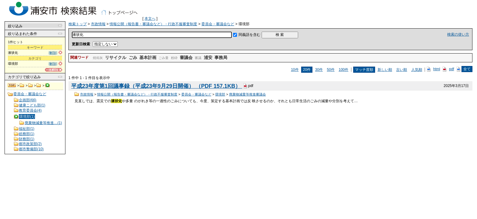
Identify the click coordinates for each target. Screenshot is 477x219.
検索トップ (12, 85)
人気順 (416, 70)
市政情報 (22, 85)
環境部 (220, 94)
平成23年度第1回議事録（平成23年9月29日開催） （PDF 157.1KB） (156, 86)
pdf (451, 69)
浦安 (208, 57)
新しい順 (385, 70)
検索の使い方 (458, 34)
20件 (307, 70)
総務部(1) (26, 134)
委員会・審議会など (39, 85)
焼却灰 (98, 58)
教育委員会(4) (30, 110)
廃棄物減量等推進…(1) (43, 123)
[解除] (53, 52)
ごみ (133, 57)
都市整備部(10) (31, 149)
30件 (319, 70)
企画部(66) (27, 100)
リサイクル (115, 57)
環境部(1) (27, 116)
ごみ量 (163, 58)
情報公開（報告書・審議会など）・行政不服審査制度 (30, 85)
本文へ (149, 18)
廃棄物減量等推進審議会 (247, 94)
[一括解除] (53, 69)
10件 (294, 70)
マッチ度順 (364, 70)
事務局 (220, 57)
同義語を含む (249, 35)
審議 (198, 58)
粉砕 (174, 58)
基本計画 (147, 57)
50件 (331, 70)
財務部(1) (26, 139)
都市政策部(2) (30, 144)
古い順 (401, 70)
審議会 (186, 57)
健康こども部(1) (32, 105)
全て (467, 69)
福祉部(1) (26, 129)
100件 (343, 70)
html (436, 69)
